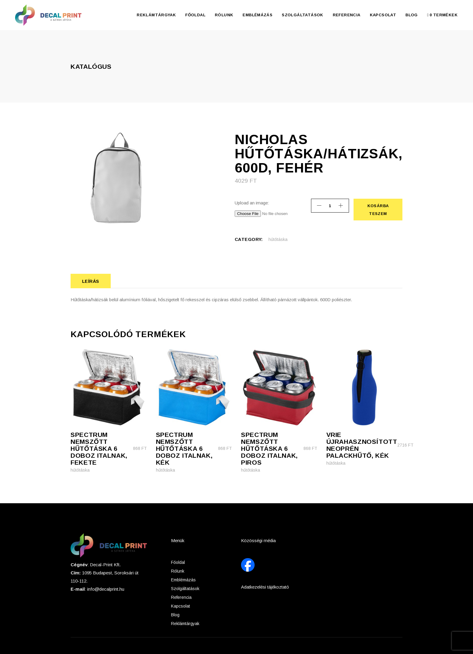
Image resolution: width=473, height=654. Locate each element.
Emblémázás (183, 579)
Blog (175, 614)
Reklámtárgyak (185, 623)
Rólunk (177, 571)
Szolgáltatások (185, 588)
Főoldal (178, 562)
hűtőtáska (277, 239)
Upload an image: (252, 202)
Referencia (181, 597)
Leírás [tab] (90, 281)
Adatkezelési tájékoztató (265, 586)
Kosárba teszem (378, 209)
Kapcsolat (180, 606)
